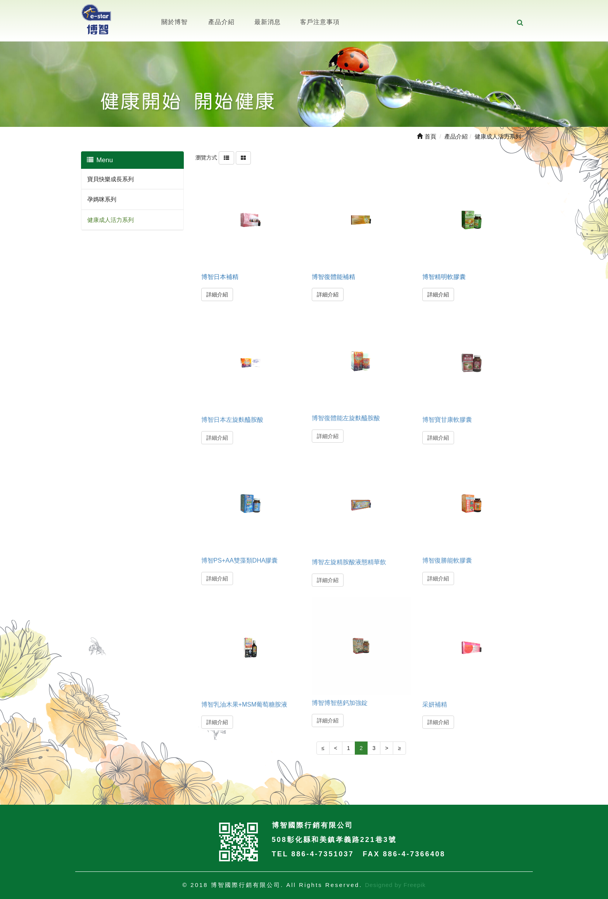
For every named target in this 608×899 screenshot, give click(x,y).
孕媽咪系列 (101, 199)
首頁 (426, 136)
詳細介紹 (217, 294)
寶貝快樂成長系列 (110, 179)
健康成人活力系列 (110, 220)
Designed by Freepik (395, 885)
